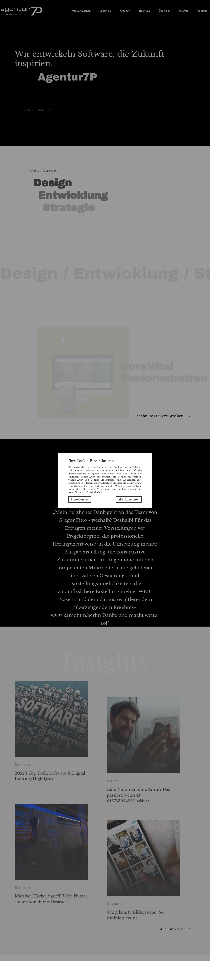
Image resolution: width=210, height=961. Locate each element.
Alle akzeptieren (128, 499)
